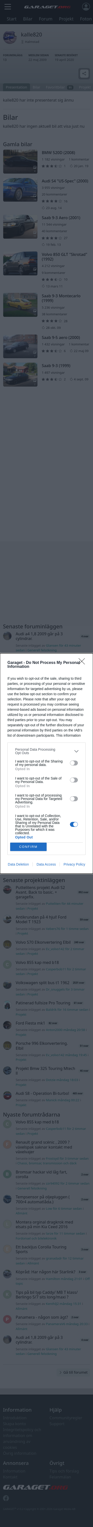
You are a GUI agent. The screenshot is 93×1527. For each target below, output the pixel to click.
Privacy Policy (74, 864)
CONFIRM (28, 847)
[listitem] (46, 751)
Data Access (46, 864)
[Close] (83, 663)
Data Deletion (18, 864)
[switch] (74, 763)
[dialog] (46, 763)
